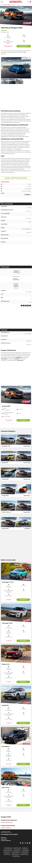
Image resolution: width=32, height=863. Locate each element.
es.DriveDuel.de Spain (25, 850)
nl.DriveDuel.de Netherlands (15, 852)
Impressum (3, 837)
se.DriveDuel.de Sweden (15, 854)
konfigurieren (8, 46)
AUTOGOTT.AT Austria (17, 848)
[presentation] (1, 68)
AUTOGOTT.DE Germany (8, 848)
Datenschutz (4, 839)
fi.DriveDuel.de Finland (16, 856)
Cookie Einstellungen (6, 840)
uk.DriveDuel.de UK (7, 852)
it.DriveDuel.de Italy (7, 854)
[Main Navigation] (2, 2)
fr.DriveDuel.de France (17, 850)
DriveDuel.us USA (24, 848)
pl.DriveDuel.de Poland (24, 852)
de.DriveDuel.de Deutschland (8, 850)
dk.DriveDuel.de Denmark (24, 854)
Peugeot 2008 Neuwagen (7, 822)
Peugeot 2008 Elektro (6, 827)
